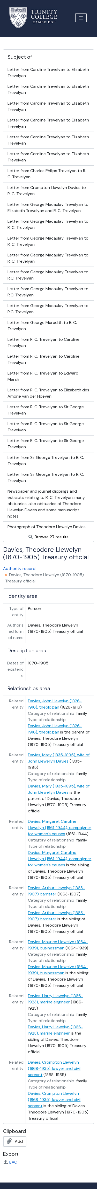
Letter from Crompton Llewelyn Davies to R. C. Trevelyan (47, 190)
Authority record (19, 568)
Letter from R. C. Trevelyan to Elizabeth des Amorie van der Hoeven (48, 393)
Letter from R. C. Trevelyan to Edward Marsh (43, 376)
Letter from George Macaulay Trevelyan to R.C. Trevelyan (48, 275)
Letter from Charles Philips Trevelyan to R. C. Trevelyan (47, 174)
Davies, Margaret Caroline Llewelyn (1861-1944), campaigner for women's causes (59, 828)
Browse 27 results (48, 537)
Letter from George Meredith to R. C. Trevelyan (42, 325)
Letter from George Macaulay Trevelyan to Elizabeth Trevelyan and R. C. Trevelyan (48, 207)
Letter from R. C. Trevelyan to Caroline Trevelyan (43, 342)
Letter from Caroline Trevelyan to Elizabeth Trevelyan (48, 72)
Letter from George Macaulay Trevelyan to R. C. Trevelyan (48, 224)
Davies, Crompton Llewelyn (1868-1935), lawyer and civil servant (54, 1068)
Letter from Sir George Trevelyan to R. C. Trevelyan (46, 460)
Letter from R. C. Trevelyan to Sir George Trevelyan (46, 410)
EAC (10, 1162)
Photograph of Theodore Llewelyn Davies (47, 526)
